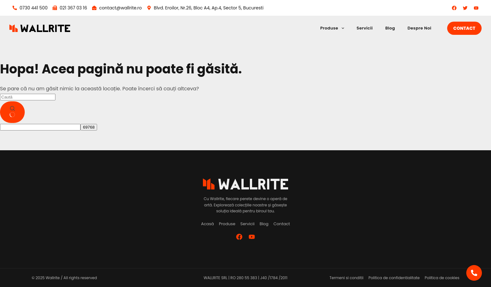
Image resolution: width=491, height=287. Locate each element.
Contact (464, 28)
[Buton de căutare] (12, 112)
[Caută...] (27, 97)
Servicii (365, 28)
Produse (333, 28)
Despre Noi (419, 28)
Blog (390, 28)
